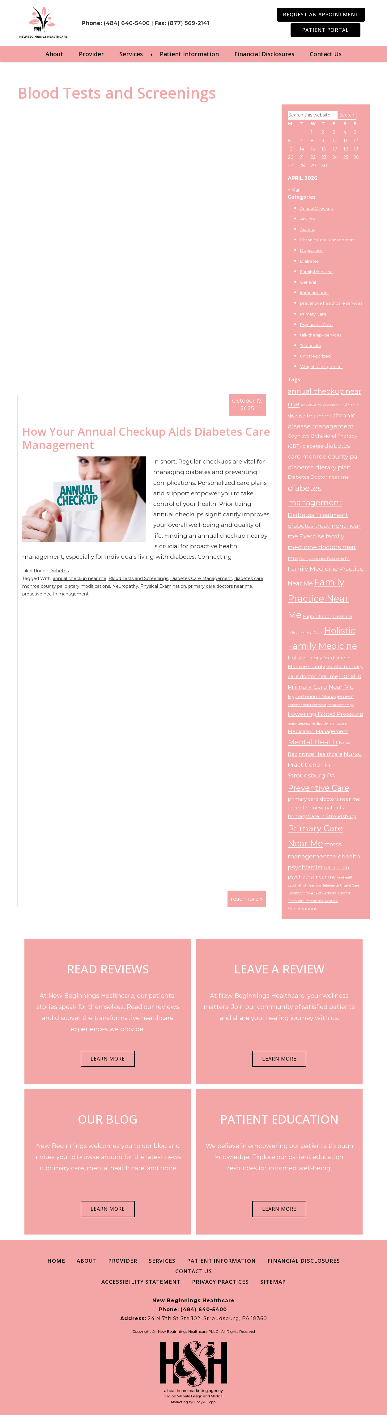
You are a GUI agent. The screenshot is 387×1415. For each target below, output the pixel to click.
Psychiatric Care (316, 324)
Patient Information (189, 54)
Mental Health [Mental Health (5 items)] (313, 742)
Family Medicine (316, 271)
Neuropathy (125, 586)
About (54, 54)
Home (56, 1260)
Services (131, 54)
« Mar (294, 190)
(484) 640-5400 (135, 17)
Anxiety (307, 218)
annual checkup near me (79, 578)
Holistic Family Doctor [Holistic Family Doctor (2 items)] (305, 632)
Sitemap (273, 1281)
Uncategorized (315, 356)
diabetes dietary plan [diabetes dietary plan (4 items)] (319, 467)
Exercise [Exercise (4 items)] (312, 536)
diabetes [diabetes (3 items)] (312, 446)
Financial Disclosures (264, 54)
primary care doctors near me (220, 586)
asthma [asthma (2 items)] (333, 405)
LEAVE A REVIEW (279, 969)
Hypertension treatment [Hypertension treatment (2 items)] (307, 705)
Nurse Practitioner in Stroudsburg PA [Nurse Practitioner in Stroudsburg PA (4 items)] (325, 764)
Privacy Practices (220, 1281)
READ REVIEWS (108, 969)
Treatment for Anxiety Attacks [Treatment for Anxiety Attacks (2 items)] (312, 893)
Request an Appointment (321, 14)
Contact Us (326, 54)
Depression (311, 250)
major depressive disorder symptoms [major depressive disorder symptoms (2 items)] (317, 724)
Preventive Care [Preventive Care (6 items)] (318, 788)
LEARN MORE (108, 1058)
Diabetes (59, 571)
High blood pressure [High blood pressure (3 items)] (327, 616)
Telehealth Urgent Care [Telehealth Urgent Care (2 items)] (340, 885)
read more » (247, 898)
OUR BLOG (108, 1119)
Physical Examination (163, 586)
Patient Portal (325, 30)
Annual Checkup (316, 208)
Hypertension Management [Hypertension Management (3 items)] (321, 696)
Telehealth (310, 345)
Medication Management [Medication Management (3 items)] (318, 731)
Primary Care (313, 313)
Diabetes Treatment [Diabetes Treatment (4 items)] (318, 515)
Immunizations (314, 292)
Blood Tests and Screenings (138, 578)
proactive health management (55, 594)
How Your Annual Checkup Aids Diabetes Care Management (146, 438)
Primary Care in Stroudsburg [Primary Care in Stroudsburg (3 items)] (322, 816)
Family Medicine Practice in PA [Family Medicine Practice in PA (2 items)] (324, 559)
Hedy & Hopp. (205, 1402)
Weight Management (321, 366)
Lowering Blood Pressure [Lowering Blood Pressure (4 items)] (325, 714)
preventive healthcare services (331, 303)
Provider (91, 54)
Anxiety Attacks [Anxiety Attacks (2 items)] (313, 405)
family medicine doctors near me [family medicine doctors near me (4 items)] (322, 546)
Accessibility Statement (141, 1281)
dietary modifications (87, 586)
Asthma (307, 229)
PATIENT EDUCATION (279, 1119)
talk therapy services (320, 335)
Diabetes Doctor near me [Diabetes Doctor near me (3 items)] (318, 477)
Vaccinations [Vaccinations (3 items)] (302, 909)
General (308, 282)
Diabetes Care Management (201, 578)
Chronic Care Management (327, 239)
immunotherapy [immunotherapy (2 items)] (340, 705)
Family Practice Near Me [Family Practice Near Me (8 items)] (318, 598)
